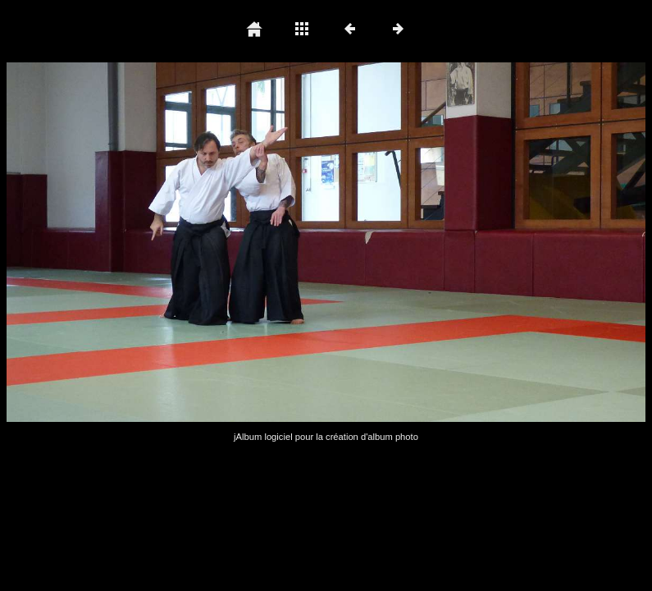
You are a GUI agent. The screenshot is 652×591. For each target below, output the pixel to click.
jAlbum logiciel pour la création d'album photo (326, 437)
